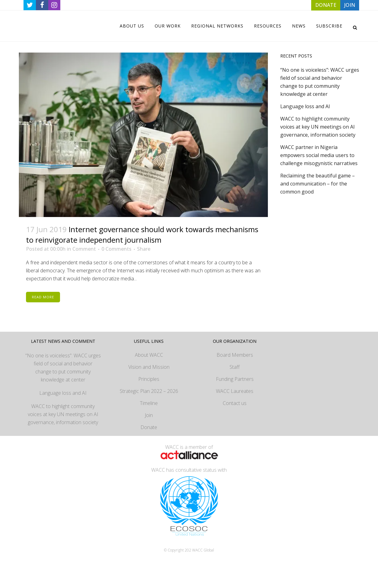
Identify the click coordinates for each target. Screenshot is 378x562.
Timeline (149, 403)
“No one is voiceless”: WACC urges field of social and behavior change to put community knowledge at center (63, 367)
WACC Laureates (234, 391)
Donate (148, 427)
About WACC (149, 354)
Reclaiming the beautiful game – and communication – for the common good (317, 183)
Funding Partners (235, 379)
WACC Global (203, 550)
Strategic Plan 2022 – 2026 (149, 391)
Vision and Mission (149, 367)
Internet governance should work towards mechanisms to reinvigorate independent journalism (142, 234)
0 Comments (116, 248)
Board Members (235, 354)
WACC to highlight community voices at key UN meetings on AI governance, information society (317, 126)
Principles (148, 379)
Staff (235, 367)
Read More (43, 297)
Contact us (235, 403)
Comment (84, 248)
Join (149, 415)
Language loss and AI (305, 106)
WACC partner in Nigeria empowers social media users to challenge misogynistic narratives (319, 155)
